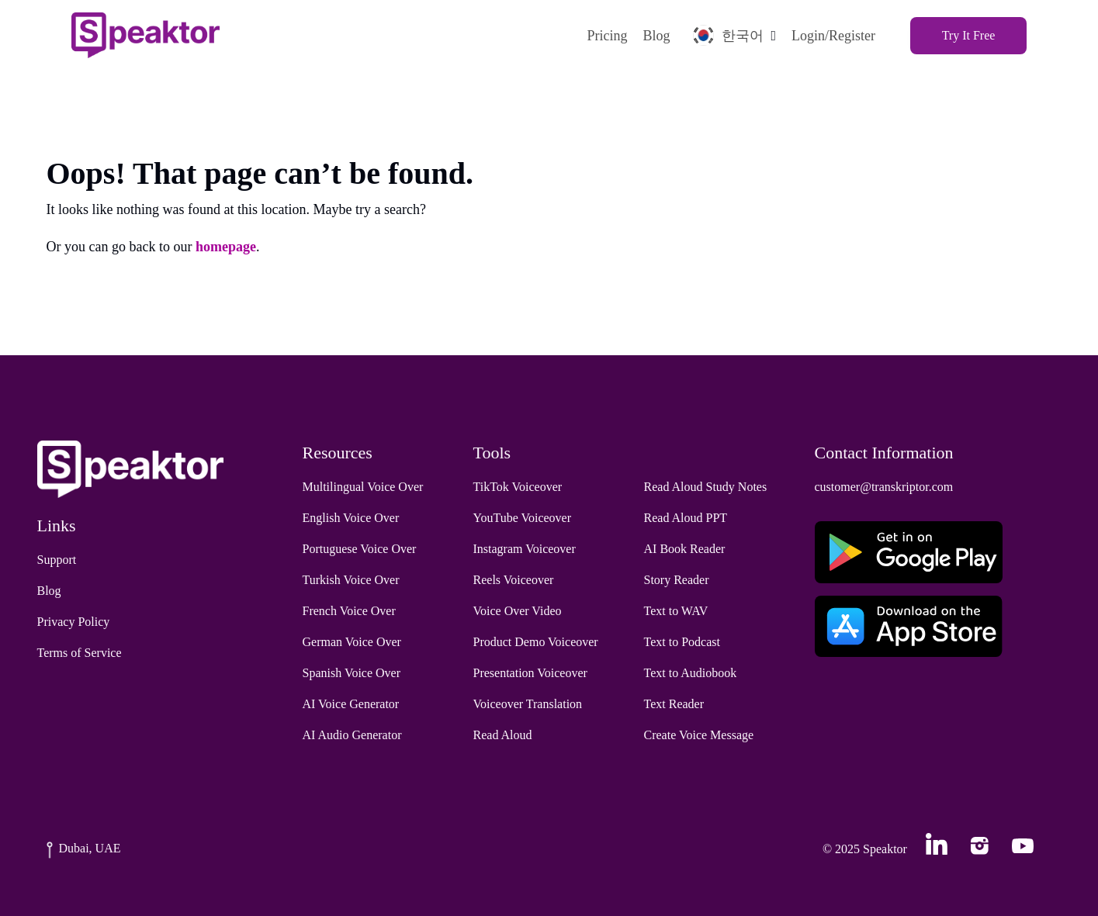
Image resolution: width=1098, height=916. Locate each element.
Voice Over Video (517, 610)
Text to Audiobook (690, 672)
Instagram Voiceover (524, 548)
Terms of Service (79, 652)
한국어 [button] (728, 35)
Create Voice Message (699, 734)
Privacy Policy (73, 621)
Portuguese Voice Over (360, 548)
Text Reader (674, 703)
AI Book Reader (685, 548)
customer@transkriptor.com (884, 486)
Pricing (607, 35)
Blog (656, 35)
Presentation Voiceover (530, 672)
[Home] (145, 35)
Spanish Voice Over (352, 672)
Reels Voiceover (513, 579)
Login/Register (833, 35)
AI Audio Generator (352, 734)
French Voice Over (349, 610)
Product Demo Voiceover (535, 641)
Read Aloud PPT (686, 517)
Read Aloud (502, 734)
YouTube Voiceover (522, 517)
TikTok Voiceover (518, 486)
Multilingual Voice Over (363, 486)
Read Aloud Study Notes (705, 486)
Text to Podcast (682, 641)
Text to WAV (676, 610)
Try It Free (969, 35)
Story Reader (676, 579)
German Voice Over (352, 641)
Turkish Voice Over (351, 579)
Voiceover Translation (528, 703)
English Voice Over (351, 517)
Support (57, 559)
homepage (226, 246)
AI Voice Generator (351, 703)
